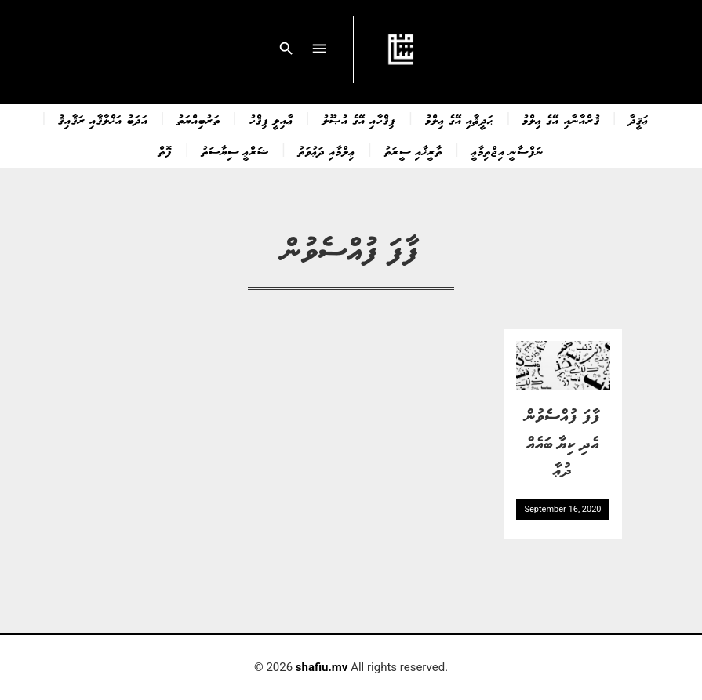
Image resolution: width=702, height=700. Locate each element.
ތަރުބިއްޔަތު (198, 119)
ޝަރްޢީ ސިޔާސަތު (235, 150)
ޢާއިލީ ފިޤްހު (271, 119)
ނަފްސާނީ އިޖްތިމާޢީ (507, 150)
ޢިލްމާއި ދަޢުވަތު (326, 150)
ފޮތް (165, 150)
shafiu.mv (322, 667)
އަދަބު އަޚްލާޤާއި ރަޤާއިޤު (102, 119)
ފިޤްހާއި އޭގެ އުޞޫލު (359, 119)
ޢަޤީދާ (639, 119)
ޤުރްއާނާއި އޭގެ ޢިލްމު (560, 119)
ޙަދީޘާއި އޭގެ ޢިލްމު (459, 119)
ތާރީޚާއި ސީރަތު (413, 150)
